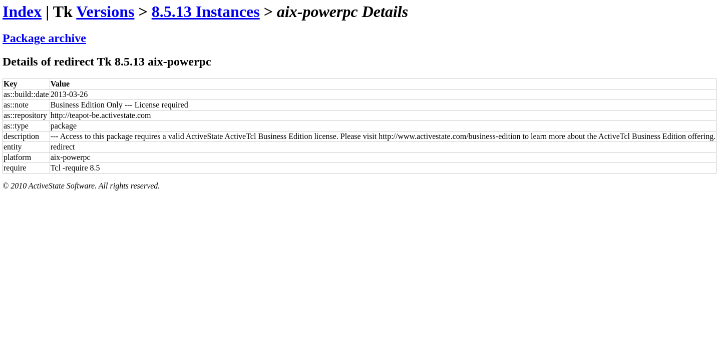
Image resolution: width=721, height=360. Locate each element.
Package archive (44, 38)
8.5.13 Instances (206, 11)
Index (22, 11)
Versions (105, 11)
